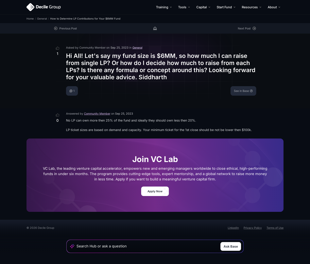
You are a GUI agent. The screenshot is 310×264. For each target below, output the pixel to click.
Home (30, 18)
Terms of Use (275, 227)
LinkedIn (233, 227)
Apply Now (155, 191)
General (42, 18)
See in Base (243, 90)
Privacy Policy (253, 227)
